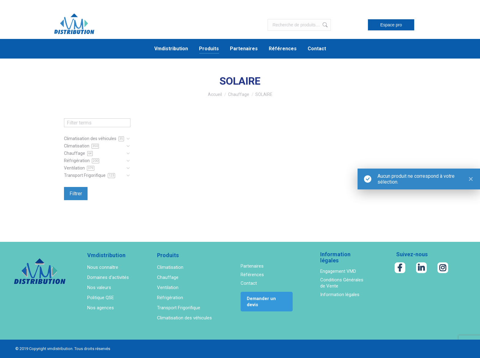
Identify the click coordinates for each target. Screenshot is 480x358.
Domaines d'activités (108, 277)
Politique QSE (100, 297)
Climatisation (170, 267)
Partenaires (252, 266)
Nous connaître (102, 267)
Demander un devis (261, 301)
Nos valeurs (99, 287)
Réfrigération (170, 297)
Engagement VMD (338, 271)
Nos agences (100, 307)
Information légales (339, 294)
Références (252, 274)
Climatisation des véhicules (184, 318)
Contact (249, 283)
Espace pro (391, 24)
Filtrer (75, 193)
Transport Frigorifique (178, 307)
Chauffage (167, 277)
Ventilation (167, 287)
